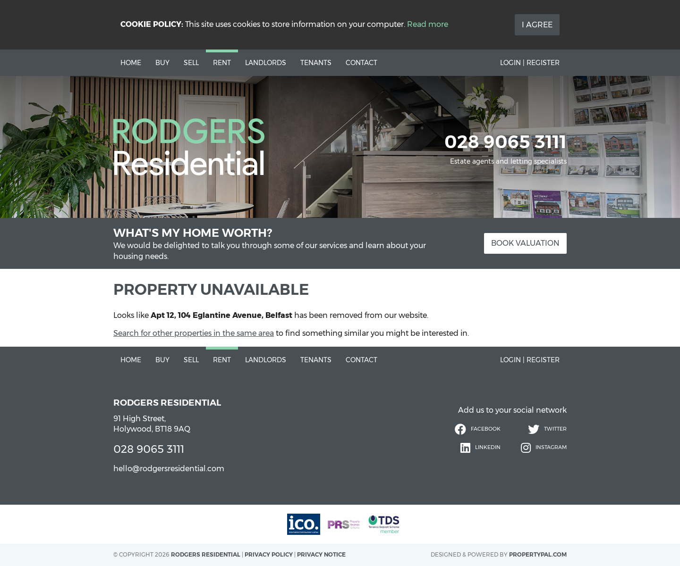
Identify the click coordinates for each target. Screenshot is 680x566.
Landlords (265, 62)
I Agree (537, 24)
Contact (361, 62)
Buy (162, 62)
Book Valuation (525, 243)
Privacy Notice (321, 554)
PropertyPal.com (538, 554)
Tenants (316, 62)
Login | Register (530, 62)
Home (130, 62)
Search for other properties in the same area (193, 333)
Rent (222, 62)
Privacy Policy (269, 554)
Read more (427, 24)
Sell (191, 62)
